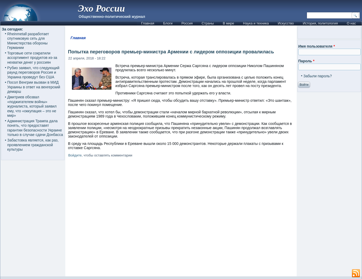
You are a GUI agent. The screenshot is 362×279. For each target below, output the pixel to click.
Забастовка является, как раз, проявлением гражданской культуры (33, 144)
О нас (351, 23)
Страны (208, 23)
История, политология (320, 23)
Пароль (306, 61)
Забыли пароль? (318, 76)
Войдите (75, 155)
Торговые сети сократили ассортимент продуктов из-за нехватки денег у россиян (32, 57)
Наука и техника (256, 23)
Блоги (167, 23)
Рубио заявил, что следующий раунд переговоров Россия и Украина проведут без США (33, 72)
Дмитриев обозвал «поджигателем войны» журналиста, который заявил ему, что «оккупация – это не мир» (32, 106)
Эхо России (101, 8)
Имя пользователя (316, 46)
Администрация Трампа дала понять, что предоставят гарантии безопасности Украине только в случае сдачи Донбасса (35, 128)
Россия (187, 23)
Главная (147, 23)
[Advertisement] (181, 218)
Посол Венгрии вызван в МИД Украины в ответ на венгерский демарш (33, 87)
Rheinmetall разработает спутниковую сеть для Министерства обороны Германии (28, 41)
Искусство (286, 23)
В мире (228, 23)
